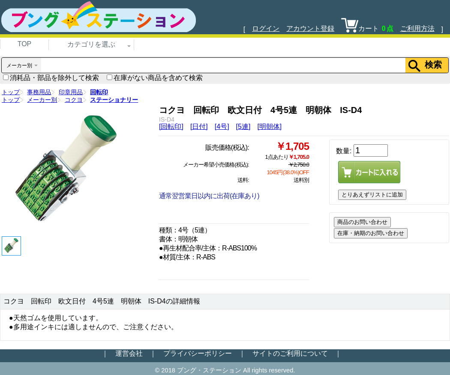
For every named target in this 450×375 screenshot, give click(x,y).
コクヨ (74, 99)
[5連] (243, 126)
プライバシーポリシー (197, 353)
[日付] (199, 126)
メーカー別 (42, 99)
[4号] (222, 126)
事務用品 (39, 92)
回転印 (99, 92)
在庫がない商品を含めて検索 (155, 77)
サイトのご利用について (290, 353)
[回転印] (171, 126)
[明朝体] (269, 126)
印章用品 (71, 92)
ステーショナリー (114, 99)
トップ (11, 92)
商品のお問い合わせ (362, 222)
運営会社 (129, 353)
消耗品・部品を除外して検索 (51, 77)
